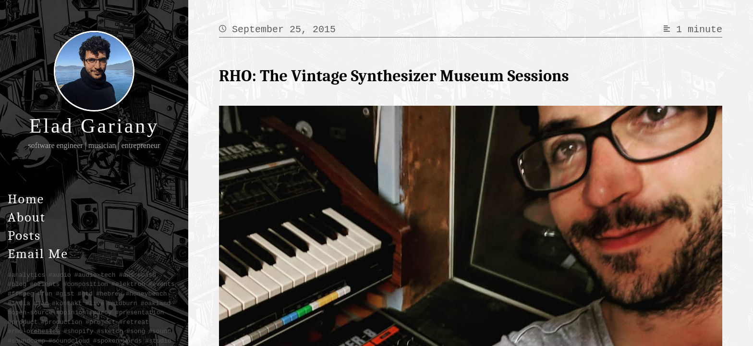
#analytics (26, 275)
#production (61, 322)
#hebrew (109, 293)
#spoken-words (117, 340)
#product (22, 322)
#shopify (78, 331)
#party (100, 312)
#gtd (85, 293)
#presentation (139, 312)
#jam (41, 303)
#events (161, 284)
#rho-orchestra (34, 331)
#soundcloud (69, 340)
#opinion (71, 312)
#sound (159, 331)
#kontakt (67, 303)
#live (94, 303)
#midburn (122, 303)
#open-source (30, 312)
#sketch (110, 331)
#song (135, 331)
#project (100, 322)
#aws (126, 275)
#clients (45, 284)
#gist (65, 293)
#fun (44, 293)
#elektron (128, 284)
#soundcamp (26, 340)
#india (19, 303)
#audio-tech (95, 275)
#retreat (134, 322)
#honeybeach (146, 293)
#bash (146, 275)
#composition (85, 284)
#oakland (155, 303)
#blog (17, 284)
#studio (158, 340)
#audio (60, 275)
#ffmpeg (21, 293)
